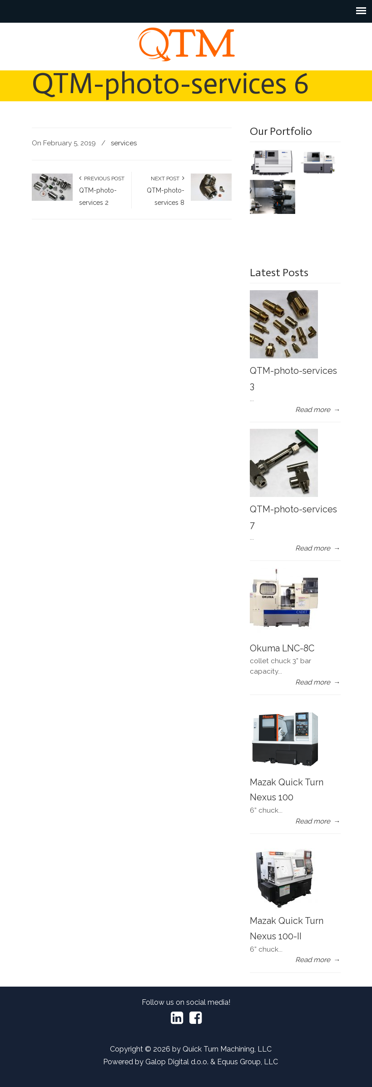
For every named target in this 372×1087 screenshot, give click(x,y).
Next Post (167, 178)
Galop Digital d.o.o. (176, 1061)
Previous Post (101, 178)
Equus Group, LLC (247, 1061)
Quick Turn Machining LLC (186, 44)
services (124, 143)
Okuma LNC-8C (282, 648)
